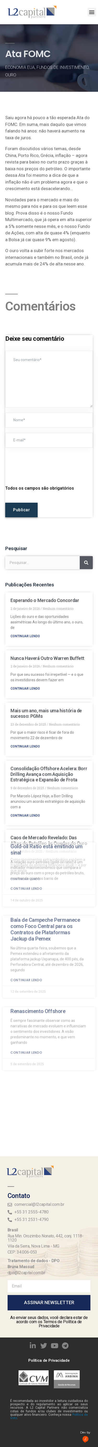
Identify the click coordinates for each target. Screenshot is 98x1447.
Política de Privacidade (49, 1360)
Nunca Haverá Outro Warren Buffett (47, 658)
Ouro (10, 74)
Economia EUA (20, 67)
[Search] (86, 562)
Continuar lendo (25, 636)
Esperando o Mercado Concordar (44, 600)
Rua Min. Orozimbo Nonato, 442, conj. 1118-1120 (46, 1238)
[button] (92, 12)
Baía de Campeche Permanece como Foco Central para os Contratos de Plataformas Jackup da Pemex (45, 814)
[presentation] (45, 463)
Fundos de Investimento (63, 67)
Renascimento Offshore (38, 897)
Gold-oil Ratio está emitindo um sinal (46, 735)
